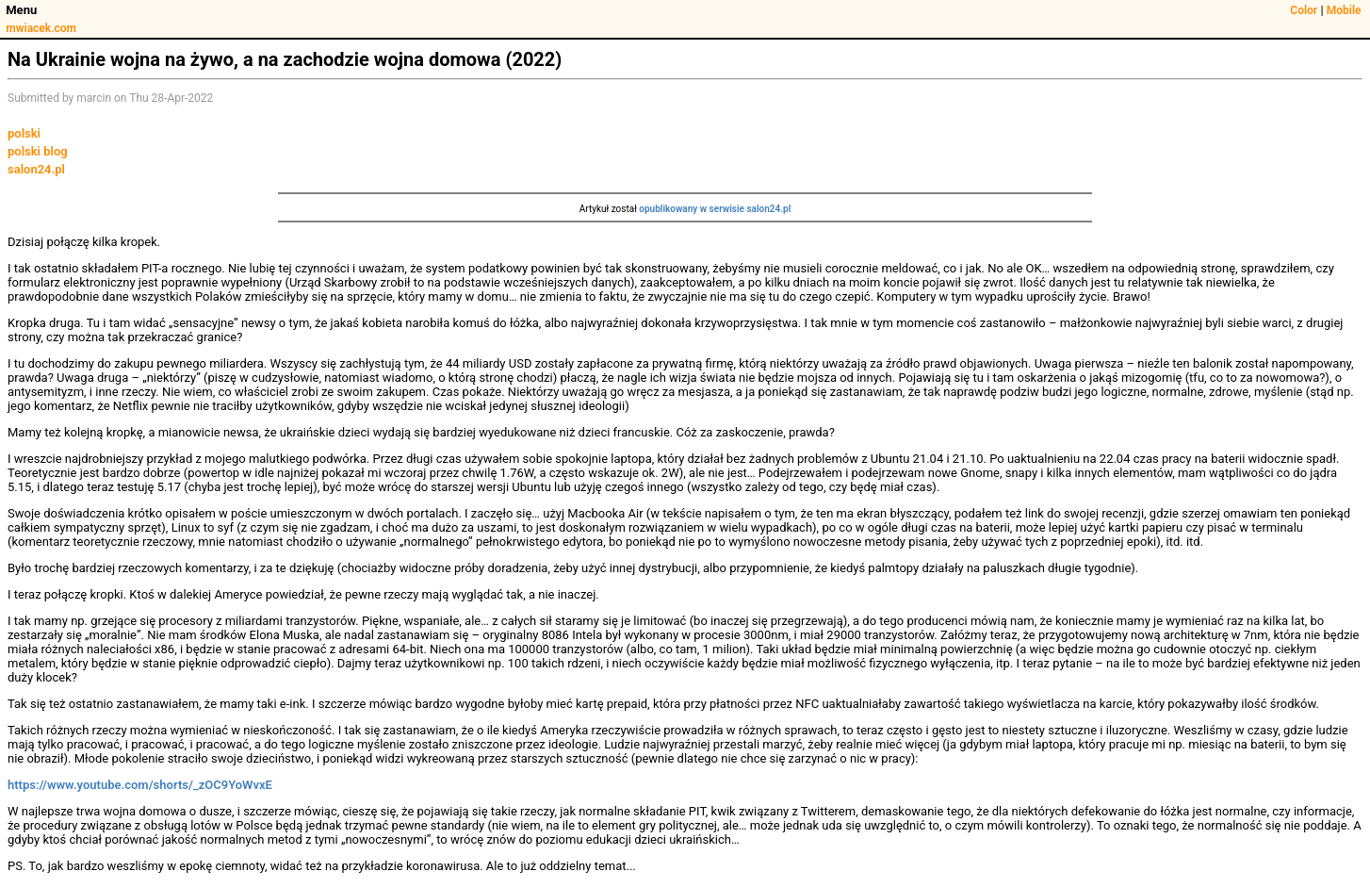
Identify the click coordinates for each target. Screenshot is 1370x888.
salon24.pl (36, 169)
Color (1303, 10)
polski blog (38, 151)
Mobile (1344, 10)
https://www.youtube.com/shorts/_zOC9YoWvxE (140, 785)
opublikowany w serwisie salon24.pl (715, 209)
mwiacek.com (41, 28)
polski (24, 133)
